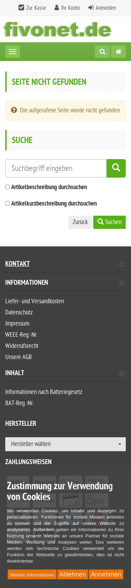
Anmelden (106, 8)
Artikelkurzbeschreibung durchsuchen (54, 204)
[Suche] (102, 51)
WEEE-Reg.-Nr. (21, 334)
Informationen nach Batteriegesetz (43, 392)
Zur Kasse (36, 8)
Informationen (64, 283)
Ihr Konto (70, 8)
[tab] (65, 285)
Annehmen (106, 574)
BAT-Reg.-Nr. (19, 403)
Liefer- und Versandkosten (34, 301)
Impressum (17, 323)
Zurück (80, 222)
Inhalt (64, 374)
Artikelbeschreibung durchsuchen (49, 188)
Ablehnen (72, 574)
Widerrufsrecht (21, 346)
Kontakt (64, 264)
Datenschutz (19, 312)
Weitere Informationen (32, 575)
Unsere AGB (18, 357)
